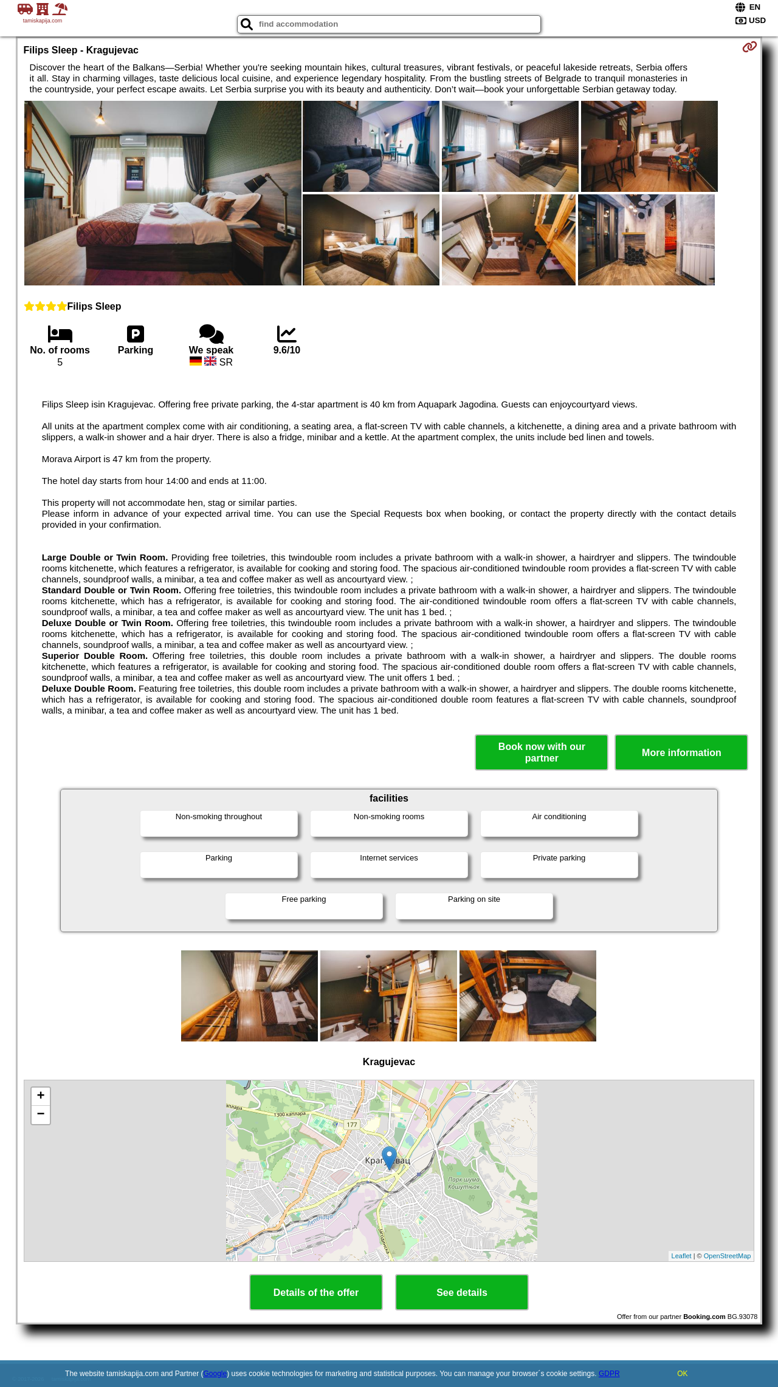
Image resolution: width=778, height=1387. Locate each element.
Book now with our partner (541, 752)
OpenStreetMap (727, 1255)
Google (215, 1373)
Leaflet (682, 1255)
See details (461, 1292)
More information (681, 753)
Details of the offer (316, 1292)
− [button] (40, 1115)
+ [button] (40, 1097)
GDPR (609, 1373)
